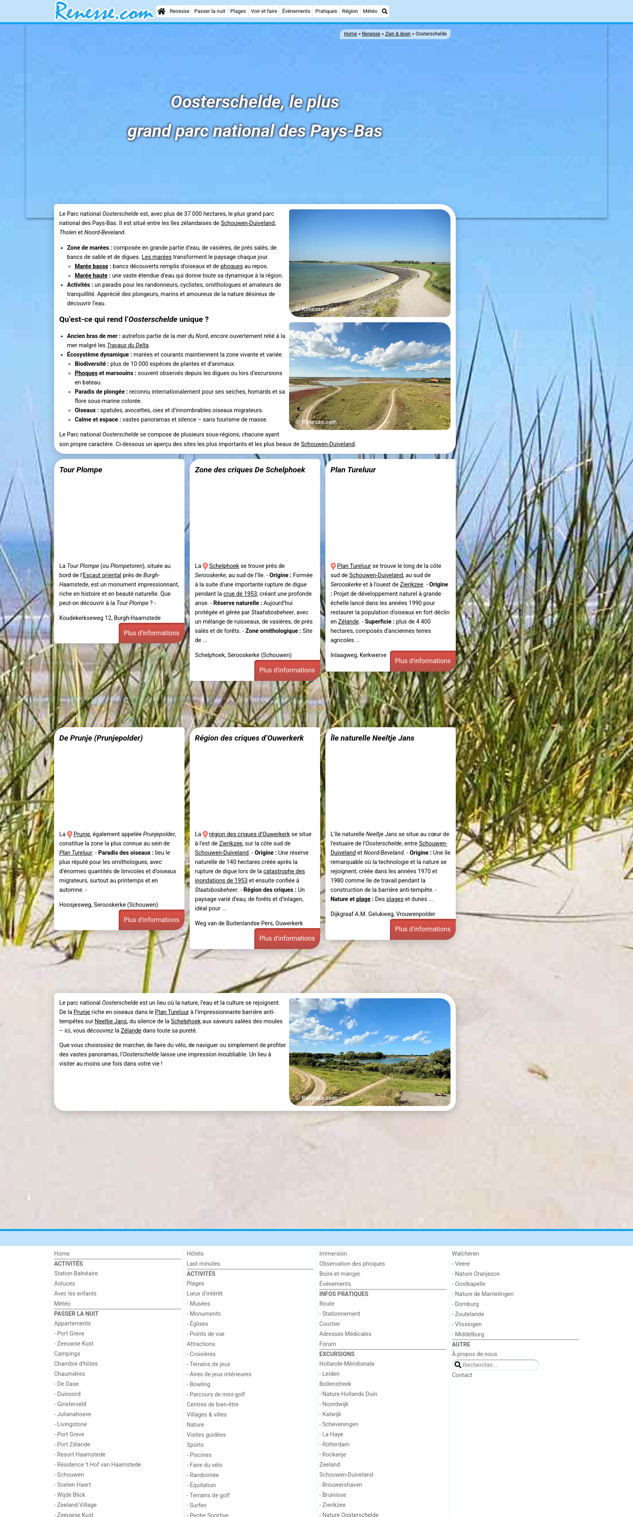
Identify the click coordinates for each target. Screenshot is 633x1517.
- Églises (197, 1324)
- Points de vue (206, 1334)
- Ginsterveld (70, 1404)
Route (326, 1303)
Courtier (329, 1324)
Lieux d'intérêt (205, 1293)
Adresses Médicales (345, 1334)
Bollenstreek (335, 1384)
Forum (327, 1344)
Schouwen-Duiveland (248, 223)
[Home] (161, 11)
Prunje (81, 834)
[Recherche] (384, 11)
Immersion (333, 1253)
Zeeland (329, 1464)
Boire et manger (340, 1274)
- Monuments (204, 1313)
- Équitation (201, 1485)
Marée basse (91, 266)
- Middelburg (468, 1334)
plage (363, 899)
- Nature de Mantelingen (483, 1294)
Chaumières (69, 1374)
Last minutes (203, 1263)
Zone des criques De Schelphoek (250, 469)
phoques (231, 266)
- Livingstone (70, 1424)
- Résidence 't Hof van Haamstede (97, 1464)
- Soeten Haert (72, 1485)
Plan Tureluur (353, 469)
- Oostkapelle (469, 1284)
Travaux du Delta (128, 345)
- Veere (461, 1263)
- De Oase (66, 1384)
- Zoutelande (468, 1314)
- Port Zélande (72, 1444)
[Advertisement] (518, 344)
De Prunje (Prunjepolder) (101, 738)
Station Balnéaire (76, 1273)
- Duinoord (67, 1394)
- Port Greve (69, 1333)
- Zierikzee (332, 1505)
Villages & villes (207, 1414)
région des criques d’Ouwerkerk (249, 834)
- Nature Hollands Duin (348, 1394)
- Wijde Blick (69, 1495)
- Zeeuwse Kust (74, 1343)
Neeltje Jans (111, 1021)
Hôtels (195, 1253)
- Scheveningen (338, 1424)
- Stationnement (339, 1313)
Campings (67, 1353)
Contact (462, 1375)
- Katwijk (330, 1414)
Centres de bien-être (213, 1404)
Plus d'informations (152, 633)
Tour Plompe (80, 469)
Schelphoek (224, 566)
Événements (296, 11)
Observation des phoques (352, 1263)
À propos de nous (474, 1354)
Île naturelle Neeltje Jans (373, 738)
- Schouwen (69, 1474)
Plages (238, 11)
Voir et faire (264, 11)
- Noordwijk (333, 1404)
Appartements (72, 1323)
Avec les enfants (75, 1293)
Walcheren (465, 1253)
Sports (195, 1445)
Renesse (179, 11)
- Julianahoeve (72, 1414)
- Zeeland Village (75, 1505)
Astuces (64, 1283)
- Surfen (197, 1505)
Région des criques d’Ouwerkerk (249, 738)
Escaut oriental (102, 575)
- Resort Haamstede (79, 1454)
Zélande (348, 621)
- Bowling (199, 1384)
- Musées (198, 1303)
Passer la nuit (209, 11)
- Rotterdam (334, 1444)
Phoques (86, 373)
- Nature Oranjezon (476, 1274)
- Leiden (329, 1374)
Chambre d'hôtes (76, 1364)
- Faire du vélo (204, 1465)
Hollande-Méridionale (346, 1364)
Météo (370, 11)
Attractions (201, 1344)
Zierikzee (411, 584)
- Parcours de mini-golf (216, 1394)
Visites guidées (206, 1434)
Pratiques (326, 11)
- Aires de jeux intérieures (219, 1374)
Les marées (157, 257)
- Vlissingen (467, 1324)
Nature (195, 1424)
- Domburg (465, 1304)
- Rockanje (332, 1454)
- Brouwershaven (340, 1485)
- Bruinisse (332, 1495)
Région (350, 11)
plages (395, 899)
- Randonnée (203, 1475)
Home (62, 1253)
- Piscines (199, 1455)
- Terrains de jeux (209, 1364)
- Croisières (201, 1354)
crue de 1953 (240, 594)
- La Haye (331, 1434)
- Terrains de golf (208, 1495)
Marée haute (91, 275)
